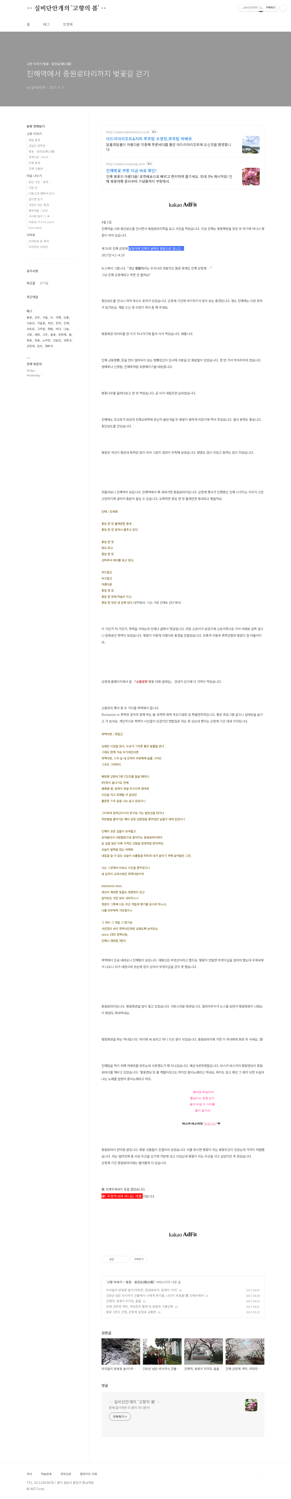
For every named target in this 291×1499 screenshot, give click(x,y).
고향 (29, 334)
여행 (58, 317)
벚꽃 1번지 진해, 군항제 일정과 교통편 (131, 1312)
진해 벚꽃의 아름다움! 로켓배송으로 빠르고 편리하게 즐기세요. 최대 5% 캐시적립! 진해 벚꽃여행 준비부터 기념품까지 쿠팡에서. (169, 179)
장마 (58, 323)
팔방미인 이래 (88, 1474)
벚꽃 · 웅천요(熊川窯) (140, 1282)
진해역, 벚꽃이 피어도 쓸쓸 (123, 1301)
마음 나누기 (34, 175)
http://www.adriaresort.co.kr (127, 132)
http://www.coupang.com (125, 164)
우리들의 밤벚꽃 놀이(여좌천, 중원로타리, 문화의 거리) (141, 1290)
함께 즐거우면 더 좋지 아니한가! (129, 1407)
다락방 (31, 235)
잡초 (39, 346)
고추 (45, 334)
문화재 (62, 334)
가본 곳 (33, 188)
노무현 (46, 340)
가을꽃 (41, 323)
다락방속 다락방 (38, 247)
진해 (66, 323)
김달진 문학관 (37, 146)
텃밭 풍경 (34, 140)
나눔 (66, 329)
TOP (260, 1475)
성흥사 (68, 340)
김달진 (57, 340)
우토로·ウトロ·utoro (41, 222)
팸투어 (49, 346)
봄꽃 (29, 317)
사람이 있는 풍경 (39, 205)
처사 (29, 1474)
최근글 (31, 283)
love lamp (35, 228)
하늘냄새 (46, 1474)
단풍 (66, 317)
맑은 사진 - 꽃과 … (40, 182)
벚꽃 (29, 340)
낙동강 (31, 323)
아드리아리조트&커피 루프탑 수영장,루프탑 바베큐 (149, 138)
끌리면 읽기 (36, 199)
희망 (50, 323)
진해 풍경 (34, 163)
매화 (37, 334)
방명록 (68, 24)
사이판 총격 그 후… (41, 216)
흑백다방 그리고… (40, 157)
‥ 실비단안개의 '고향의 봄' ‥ (66, 8)
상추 (37, 317)
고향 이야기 (114, 1282)
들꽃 (53, 334)
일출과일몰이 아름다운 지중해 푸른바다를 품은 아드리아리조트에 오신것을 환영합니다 (168, 147)
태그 (46, 24)
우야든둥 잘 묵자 (39, 241)
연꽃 (37, 340)
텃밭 (50, 329)
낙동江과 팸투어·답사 (41, 193)
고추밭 (41, 329)
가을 (45, 317)
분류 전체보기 (36, 126)
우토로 (31, 329)
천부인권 (66, 1474)
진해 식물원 (36, 168)
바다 (58, 329)
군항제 (31, 346)
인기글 (44, 283)
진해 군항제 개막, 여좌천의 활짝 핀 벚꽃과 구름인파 (139, 1306)
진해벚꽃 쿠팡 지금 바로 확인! (131, 170)
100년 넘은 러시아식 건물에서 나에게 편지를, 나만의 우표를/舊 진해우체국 (155, 1295)
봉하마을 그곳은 (38, 210)
